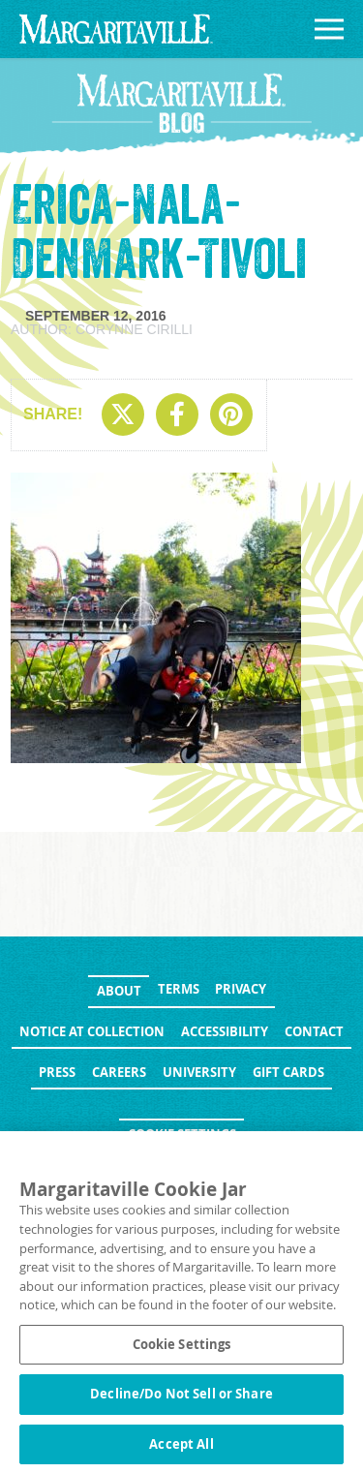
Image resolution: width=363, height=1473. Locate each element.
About (119, 990)
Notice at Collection (92, 1031)
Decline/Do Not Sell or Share (181, 1399)
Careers (119, 1072)
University (199, 1072)
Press (57, 1072)
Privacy (240, 988)
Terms (178, 988)
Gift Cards (288, 1072)
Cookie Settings (182, 1134)
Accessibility (224, 1031)
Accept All (181, 1449)
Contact (314, 1031)
